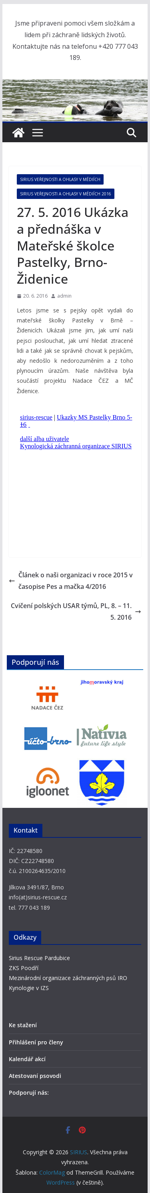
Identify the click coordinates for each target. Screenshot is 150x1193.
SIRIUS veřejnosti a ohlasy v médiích (60, 179)
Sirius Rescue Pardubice (39, 958)
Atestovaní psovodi (35, 1076)
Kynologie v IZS (29, 988)
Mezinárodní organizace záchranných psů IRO (68, 978)
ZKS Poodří (23, 968)
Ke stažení (23, 1025)
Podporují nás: (29, 1092)
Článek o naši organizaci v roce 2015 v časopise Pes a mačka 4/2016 (71, 581)
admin (64, 295)
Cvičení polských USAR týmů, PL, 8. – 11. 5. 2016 (76, 611)
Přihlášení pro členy (36, 1042)
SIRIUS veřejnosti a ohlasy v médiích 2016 (65, 194)
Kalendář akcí (27, 1059)
